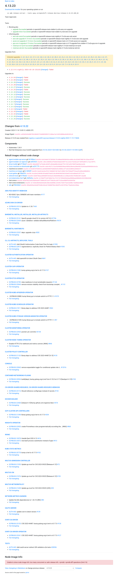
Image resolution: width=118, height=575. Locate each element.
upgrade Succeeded (20, 29)
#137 (47, 270)
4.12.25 (89, 57)
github (27, 572)
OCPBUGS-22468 (15, 403)
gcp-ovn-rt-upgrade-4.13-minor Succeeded (27, 43)
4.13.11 (52, 62)
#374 (56, 403)
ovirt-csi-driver (11, 520)
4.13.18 (102, 62)
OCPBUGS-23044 (15, 284)
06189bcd (32, 159)
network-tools (13, 176)
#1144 (54, 282)
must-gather (13, 173)
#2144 (38, 332)
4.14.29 (12, 82)
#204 (47, 415)
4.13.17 (95, 62)
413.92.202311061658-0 (51, 150)
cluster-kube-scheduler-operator (19, 304)
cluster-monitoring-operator (17, 328)
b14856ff (28, 171)
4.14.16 (12, 92)
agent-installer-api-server (17, 159)
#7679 (59, 221)
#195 (59, 476)
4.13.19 (10, 64)
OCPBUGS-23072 (15, 441)
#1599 (55, 244)
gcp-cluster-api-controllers (17, 411)
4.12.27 (103, 57)
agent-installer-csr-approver (18, 162)
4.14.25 (12, 90)
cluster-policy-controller (16, 352)
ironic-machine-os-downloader (19, 166)
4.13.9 (76, 64)
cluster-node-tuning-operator (18, 340)
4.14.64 (12, 77)
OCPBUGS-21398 (15, 415)
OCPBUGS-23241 (15, 535)
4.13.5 (50, 64)
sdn (10, 185)
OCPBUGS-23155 (15, 523)
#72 (58, 464)
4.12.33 (46, 60)
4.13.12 (59, 62)
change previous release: (36, 568)
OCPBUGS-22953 (15, 426)
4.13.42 (12, 114)
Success (27, 82)
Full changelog (14, 197)
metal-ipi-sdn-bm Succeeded (22, 48)
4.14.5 (12, 109)
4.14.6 (12, 107)
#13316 (63, 367)
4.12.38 (82, 60)
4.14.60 (12, 80)
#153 (57, 391)
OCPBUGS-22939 (15, 221)
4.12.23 (75, 57)
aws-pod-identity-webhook (16, 191)
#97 (55, 320)
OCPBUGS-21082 (15, 270)
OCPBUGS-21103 (15, 355)
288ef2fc (23, 173)
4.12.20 (53, 57)
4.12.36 (68, 60)
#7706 (54, 218)
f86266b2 (17, 185)
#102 (39, 452)
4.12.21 (60, 57)
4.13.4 (44, 64)
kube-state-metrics (13, 449)
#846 (50, 344)
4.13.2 (17, 64)
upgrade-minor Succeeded (22, 32)
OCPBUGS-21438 (15, 488)
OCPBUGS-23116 (15, 391)
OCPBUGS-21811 (15, 308)
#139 (38, 512)
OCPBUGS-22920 (15, 332)
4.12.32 (39, 60)
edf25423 (33, 162)
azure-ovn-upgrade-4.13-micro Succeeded (27, 41)
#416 (39, 438)
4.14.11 (12, 97)
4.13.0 (31, 62)
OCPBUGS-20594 (15, 379)
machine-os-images (16, 171)
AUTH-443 (12, 244)
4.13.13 (66, 62)
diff (81, 150)
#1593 (62, 247)
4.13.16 (88, 62)
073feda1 (24, 176)
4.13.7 (63, 64)
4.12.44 (24, 62)
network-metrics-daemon (15, 496)
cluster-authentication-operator (19, 255)
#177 (43, 195)
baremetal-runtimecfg (14, 229)
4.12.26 (96, 57)
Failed (51, 70)
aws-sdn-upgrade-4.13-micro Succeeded (27, 39)
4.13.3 (38, 64)
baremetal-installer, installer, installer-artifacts (26, 214)
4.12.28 (10, 60)
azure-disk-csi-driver (13, 203)
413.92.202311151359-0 (70, 150)
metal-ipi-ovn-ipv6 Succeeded (23, 46)
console (8, 364)
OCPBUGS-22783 (15, 282)
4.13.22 (31, 64)
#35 (52, 488)
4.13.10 (44, 62)
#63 (35, 206)
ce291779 (35, 166)
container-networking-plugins (18, 375)
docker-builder (11, 399)
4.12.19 (46, 57)
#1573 (56, 296)
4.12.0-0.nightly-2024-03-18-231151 (25, 70)
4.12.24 (82, 57)
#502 (51, 308)
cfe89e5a (29, 178)
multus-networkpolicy (14, 484)
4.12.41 (104, 60)
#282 (37, 232)
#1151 (63, 284)
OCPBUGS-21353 (15, 464)
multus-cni (9, 472)
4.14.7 (12, 104)
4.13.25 (12, 119)
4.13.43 (12, 111)
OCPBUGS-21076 (15, 476)
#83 (42, 500)
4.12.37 (75, 60)
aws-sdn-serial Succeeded (22, 36)
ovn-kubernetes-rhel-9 (16, 178)
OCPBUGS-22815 (15, 247)
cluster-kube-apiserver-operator (19, 292)
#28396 (54, 547)
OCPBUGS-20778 (15, 452)
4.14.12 (12, 94)
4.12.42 (10, 62)
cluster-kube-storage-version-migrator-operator (26, 316)
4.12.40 (97, 60)
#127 (59, 535)
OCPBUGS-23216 (15, 206)
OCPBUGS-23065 (15, 367)
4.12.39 (90, 60)
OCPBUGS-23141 (15, 218)
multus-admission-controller (17, 461)
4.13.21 (24, 64)
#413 (55, 441)
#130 (74, 379)
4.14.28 (12, 85)
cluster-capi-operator (14, 266)
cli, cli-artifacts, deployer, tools (19, 240)
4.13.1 (38, 62)
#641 (44, 258)
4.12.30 (24, 60)
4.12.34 (53, 60)
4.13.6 (57, 64)
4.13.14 (73, 62)
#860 (69, 426)
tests (7, 543)
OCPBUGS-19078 (15, 438)
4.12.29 (17, 60)
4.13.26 (12, 116)
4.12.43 (17, 62)
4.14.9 (12, 99)
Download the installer (12, 9)
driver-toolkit (13, 164)
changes (44, 70)
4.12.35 (61, 60)
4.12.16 (24, 57)
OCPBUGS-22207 (15, 232)
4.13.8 (69, 64)
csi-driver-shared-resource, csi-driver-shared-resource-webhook (32, 387)
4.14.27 (12, 87)
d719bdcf (23, 164)
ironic (7, 435)
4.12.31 (32, 60)
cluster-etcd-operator (14, 278)
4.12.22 (67, 57)
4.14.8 (12, 102)
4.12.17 (31, 57)
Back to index (9, 1)
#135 (55, 355)
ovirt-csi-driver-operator (15, 532)
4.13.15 (81, 62)
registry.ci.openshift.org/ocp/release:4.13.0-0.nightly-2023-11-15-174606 (54, 138)
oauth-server (10, 508)
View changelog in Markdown (15, 568)
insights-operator (12, 423)
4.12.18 (38, 57)
